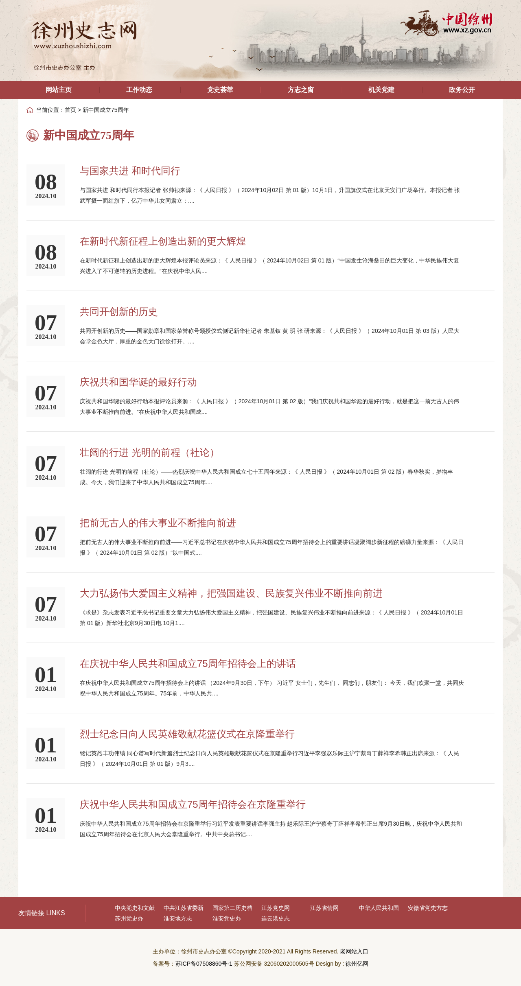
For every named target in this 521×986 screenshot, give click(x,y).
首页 (70, 110)
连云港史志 (275, 918)
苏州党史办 (129, 918)
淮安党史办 (226, 918)
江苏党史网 (275, 908)
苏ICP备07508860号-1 (203, 963)
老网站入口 (354, 951)
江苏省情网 (324, 908)
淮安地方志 (178, 918)
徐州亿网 (357, 963)
